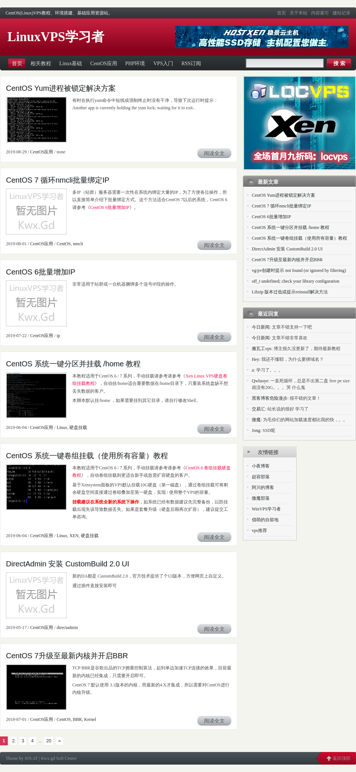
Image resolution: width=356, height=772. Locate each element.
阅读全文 (214, 153)
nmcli (78, 243)
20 (48, 740)
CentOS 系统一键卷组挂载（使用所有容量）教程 (87, 456)
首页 (281, 13)
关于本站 (298, 13)
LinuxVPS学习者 (55, 37)
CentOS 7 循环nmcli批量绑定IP (57, 180)
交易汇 (258, 409)
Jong (256, 430)
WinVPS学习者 (266, 509)
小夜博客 (261, 466)
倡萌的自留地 (265, 519)
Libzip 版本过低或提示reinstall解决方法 (290, 292)
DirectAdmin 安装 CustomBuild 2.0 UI (67, 564)
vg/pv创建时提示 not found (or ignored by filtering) (299, 270)
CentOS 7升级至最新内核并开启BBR (67, 656)
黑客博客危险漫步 (269, 398)
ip (58, 335)
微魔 (256, 419)
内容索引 (320, 13)
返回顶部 (341, 758)
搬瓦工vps (261, 348)
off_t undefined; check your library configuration (295, 281)
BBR (77, 719)
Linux (62, 427)
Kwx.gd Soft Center (58, 758)
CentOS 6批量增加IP (109, 207)
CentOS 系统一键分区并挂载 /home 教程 (73, 364)
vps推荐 (259, 530)
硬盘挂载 (78, 427)
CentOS (64, 243)
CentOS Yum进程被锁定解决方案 (61, 88)
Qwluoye (260, 380)
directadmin (67, 627)
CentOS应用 (41, 151)
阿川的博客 (263, 487)
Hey (255, 359)
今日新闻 (261, 327)
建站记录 (341, 13)
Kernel (90, 719)
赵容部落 (261, 476)
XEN (74, 535)
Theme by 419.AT (22, 758)
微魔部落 (261, 498)
